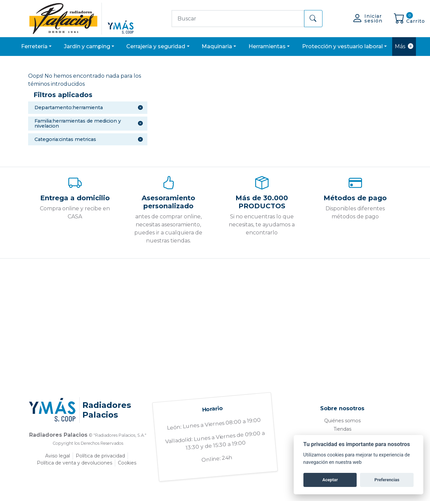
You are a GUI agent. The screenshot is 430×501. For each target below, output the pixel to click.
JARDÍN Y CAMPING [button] (87, 46)
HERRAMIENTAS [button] (267, 46)
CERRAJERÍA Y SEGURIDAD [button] (155, 46)
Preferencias (387, 479)
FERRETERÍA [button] (34, 46)
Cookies (127, 463)
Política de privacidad (100, 456)
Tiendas (342, 429)
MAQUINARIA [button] (217, 46)
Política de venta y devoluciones (74, 463)
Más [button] (404, 47)
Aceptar (330, 479)
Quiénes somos (342, 421)
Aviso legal (57, 456)
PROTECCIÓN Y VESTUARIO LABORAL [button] (342, 46)
